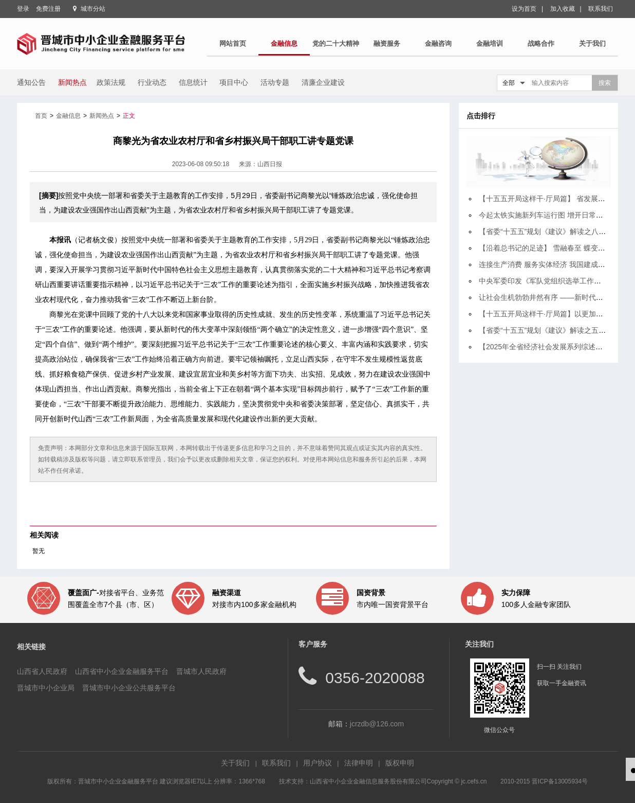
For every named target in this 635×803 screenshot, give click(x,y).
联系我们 (600, 8)
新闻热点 (101, 115)
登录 (23, 8)
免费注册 (48, 8)
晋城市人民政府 (201, 671)
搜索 (605, 82)
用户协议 (317, 763)
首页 (41, 115)
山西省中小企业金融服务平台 (122, 671)
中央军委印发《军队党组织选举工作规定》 (547, 281)
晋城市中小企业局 (45, 688)
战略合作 (541, 43)
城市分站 (93, 8)
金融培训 (489, 43)
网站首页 (232, 43)
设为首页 (524, 8)
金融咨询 (438, 43)
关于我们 (592, 43)
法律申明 (358, 763)
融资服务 (386, 43)
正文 (129, 115)
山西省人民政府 (42, 671)
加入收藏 (562, 8)
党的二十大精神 (335, 43)
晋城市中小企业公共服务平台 (129, 688)
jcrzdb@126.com (377, 724)
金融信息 (284, 43)
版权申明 (399, 763)
